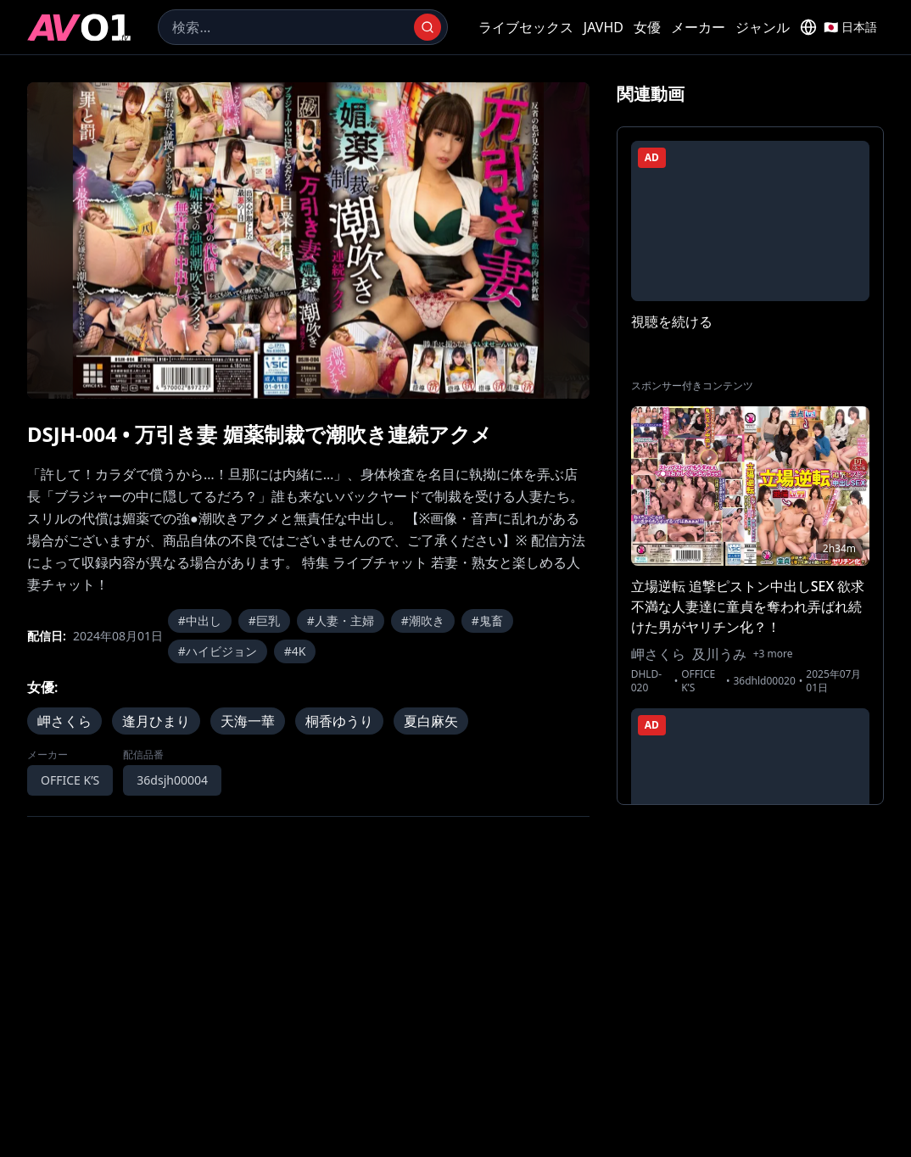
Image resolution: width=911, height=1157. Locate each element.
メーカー (698, 27)
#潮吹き (422, 620)
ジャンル (762, 27)
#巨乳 (264, 620)
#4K (295, 651)
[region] (308, 240)
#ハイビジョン (217, 651)
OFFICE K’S (70, 780)
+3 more (773, 654)
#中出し (199, 620)
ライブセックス (525, 27)
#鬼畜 (487, 620)
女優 (647, 27)
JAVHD (603, 27)
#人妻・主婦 (340, 620)
